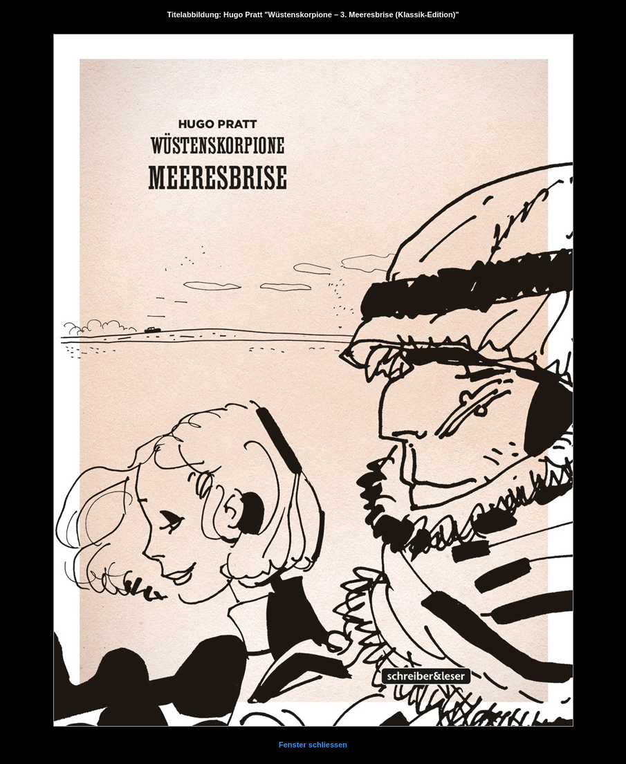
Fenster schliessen (313, 744)
